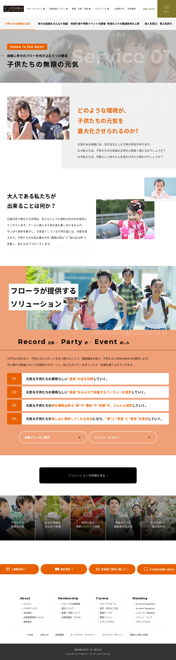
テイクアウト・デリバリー (83, 634)
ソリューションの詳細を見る (86, 475)
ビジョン (27, 603)
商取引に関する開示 (139, 634)
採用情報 (131, 8)
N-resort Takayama (145, 608)
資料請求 (66, 569)
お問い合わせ (149, 9)
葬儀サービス (106, 612)
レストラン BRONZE (145, 612)
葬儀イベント (106, 617)
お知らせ (44, 634)
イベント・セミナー (107, 437)
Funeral (102, 598)
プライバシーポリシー (112, 634)
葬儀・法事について (71, 612)
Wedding (139, 598)
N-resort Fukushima (145, 603)
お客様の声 (119, 8)
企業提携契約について (33, 617)
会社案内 (27, 612)
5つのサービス (30, 608)
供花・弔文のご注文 (109, 608)
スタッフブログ (107, 621)
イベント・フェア (144, 617)
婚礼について (68, 608)
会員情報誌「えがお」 (72, 617)
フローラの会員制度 (71, 603)
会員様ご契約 (113, 569)
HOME (30, 634)
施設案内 (27, 621)
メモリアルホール (108, 603)
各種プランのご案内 (37, 437)
